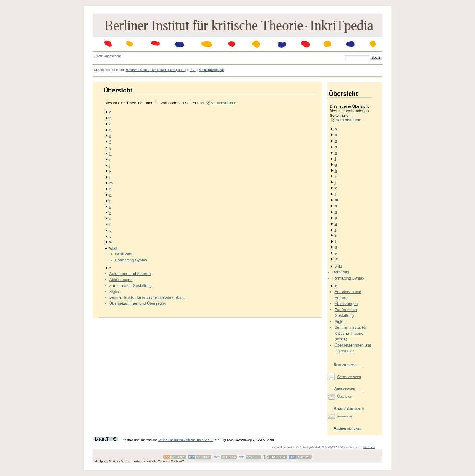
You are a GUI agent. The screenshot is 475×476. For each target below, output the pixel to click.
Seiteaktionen (345, 364)
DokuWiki (123, 254)
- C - (193, 70)
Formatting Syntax (131, 260)
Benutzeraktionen (348, 408)
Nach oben (369, 447)
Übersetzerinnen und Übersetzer (137, 303)
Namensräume (223, 103)
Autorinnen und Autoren (130, 273)
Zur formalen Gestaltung (130, 285)
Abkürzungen (121, 279)
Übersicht (345, 396)
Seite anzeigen (349, 376)
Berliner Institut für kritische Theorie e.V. (185, 440)
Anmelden (345, 416)
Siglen (114, 291)
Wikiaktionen (344, 389)
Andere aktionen (347, 428)
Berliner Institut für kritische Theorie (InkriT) (156, 70)
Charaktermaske (211, 70)
